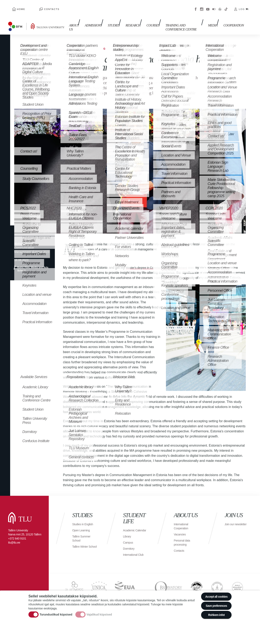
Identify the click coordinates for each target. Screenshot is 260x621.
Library (127, 539)
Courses (144, 18)
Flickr (214, 6)
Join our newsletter (231, 525)
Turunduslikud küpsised (56, 611)
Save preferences (214, 602)
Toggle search (254, 20)
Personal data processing (183, 541)
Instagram (202, 6)
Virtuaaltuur (220, 6)
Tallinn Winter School (81, 547)
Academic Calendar (129, 531)
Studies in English (84, 523)
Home (17, 6)
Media (214, 18)
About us (70, 20)
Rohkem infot (213, 614)
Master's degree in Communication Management (161, 261)
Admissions (91, 18)
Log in (244, 6)
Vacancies (181, 533)
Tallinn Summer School (82, 537)
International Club (135, 557)
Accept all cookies (213, 591)
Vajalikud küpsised (99, 611)
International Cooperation (182, 525)
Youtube (208, 6)
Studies (110, 18)
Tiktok (226, 6)
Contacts (39, 6)
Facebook (196, 6)
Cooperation (233, 18)
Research (126, 18)
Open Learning (82, 529)
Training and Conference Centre (175, 20)
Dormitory (129, 551)
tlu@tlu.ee (14, 541)
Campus (129, 545)
